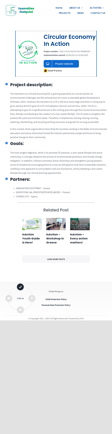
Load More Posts (56, 259)
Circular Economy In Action (70, 40)
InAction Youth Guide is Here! (31, 238)
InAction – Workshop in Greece (55, 238)
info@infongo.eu (56, 291)
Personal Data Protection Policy (56, 305)
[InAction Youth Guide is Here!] (32, 224)
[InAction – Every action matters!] (80, 224)
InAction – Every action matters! (79, 238)
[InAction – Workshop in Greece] (56, 224)
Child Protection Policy (56, 299)
